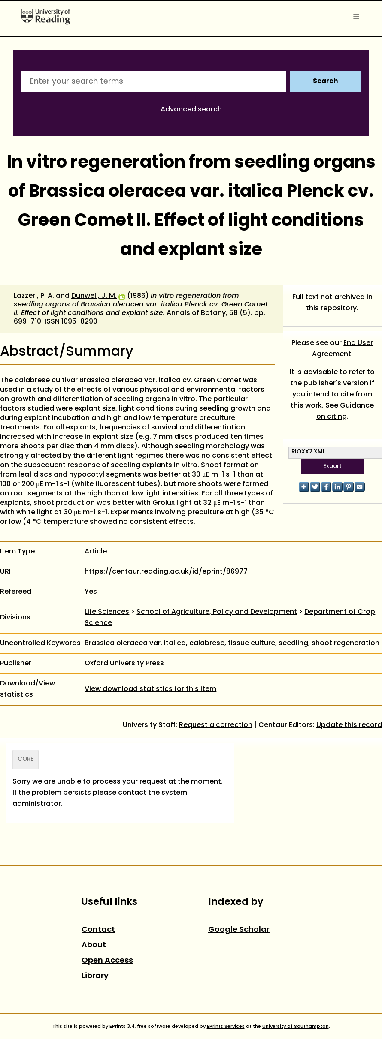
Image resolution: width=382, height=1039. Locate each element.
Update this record (349, 725)
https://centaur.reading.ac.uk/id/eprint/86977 (166, 571)
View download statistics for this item (150, 689)
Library (95, 976)
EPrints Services (226, 1026)
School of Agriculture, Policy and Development (216, 612)
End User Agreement (342, 349)
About (94, 945)
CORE (25, 759)
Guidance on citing (345, 411)
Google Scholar (239, 930)
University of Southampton (295, 1026)
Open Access (107, 960)
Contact (98, 930)
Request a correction (215, 725)
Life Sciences (107, 612)
